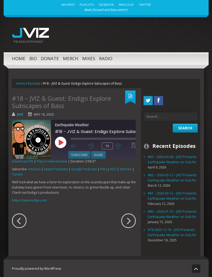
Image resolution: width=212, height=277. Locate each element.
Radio (105, 58)
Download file (22, 160)
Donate (50, 58)
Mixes (88, 58)
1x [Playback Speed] (107, 145)
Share (98, 154)
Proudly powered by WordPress (35, 268)
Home (18, 58)
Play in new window (50, 160)
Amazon (34, 168)
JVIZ (29, 32)
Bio (33, 58)
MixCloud (126, 5)
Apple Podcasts (55, 168)
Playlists (87, 5)
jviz (20, 113)
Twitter (145, 5)
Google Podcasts (82, 168)
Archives (68, 5)
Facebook (106, 5)
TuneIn (17, 173)
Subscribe (79, 154)
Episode (34, 82)
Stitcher (122, 168)
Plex (102, 168)
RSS (110, 168)
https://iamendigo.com (29, 199)
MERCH (70, 58)
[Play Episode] (66, 147)
